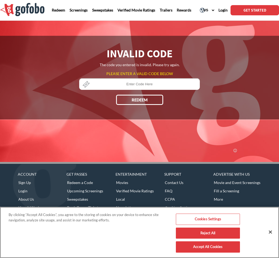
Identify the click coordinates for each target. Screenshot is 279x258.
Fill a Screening (226, 191)
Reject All (207, 233)
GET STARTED (254, 10)
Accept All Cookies (207, 247)
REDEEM (140, 99)
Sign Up (24, 182)
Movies (122, 182)
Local (120, 199)
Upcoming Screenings (85, 191)
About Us (26, 199)
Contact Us (174, 182)
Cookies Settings (208, 219)
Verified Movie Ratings (135, 191)
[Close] (270, 232)
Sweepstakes (77, 199)
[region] (139, 232)
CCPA (170, 199)
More (218, 199)
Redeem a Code (80, 182)
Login (22, 191)
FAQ (168, 191)
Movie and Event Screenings (237, 182)
